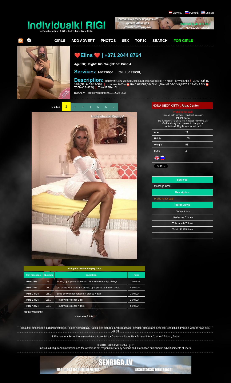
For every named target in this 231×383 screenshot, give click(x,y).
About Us (129, 336)
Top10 (140, 41)
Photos (108, 41)
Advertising (103, 336)
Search (160, 41)
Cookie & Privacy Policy (166, 336)
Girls (59, 41)
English (210, 12)
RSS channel (58, 336)
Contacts (117, 336)
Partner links (143, 336)
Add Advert (83, 41)
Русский (194, 12)
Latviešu (177, 12)
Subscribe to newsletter (81, 336)
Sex (125, 41)
